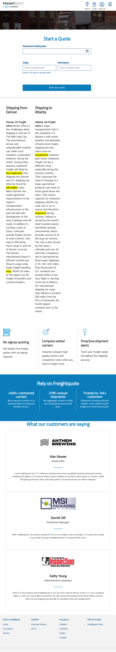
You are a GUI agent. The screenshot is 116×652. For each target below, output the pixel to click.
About (5, 624)
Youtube (62, 637)
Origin (26, 63)
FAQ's (33, 628)
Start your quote (57, 87)
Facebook (63, 628)
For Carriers (8, 628)
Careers (6, 633)
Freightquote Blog (95, 624)
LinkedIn (63, 624)
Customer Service (38, 624)
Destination (63, 63)
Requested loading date (34, 46)
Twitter (62, 633)
